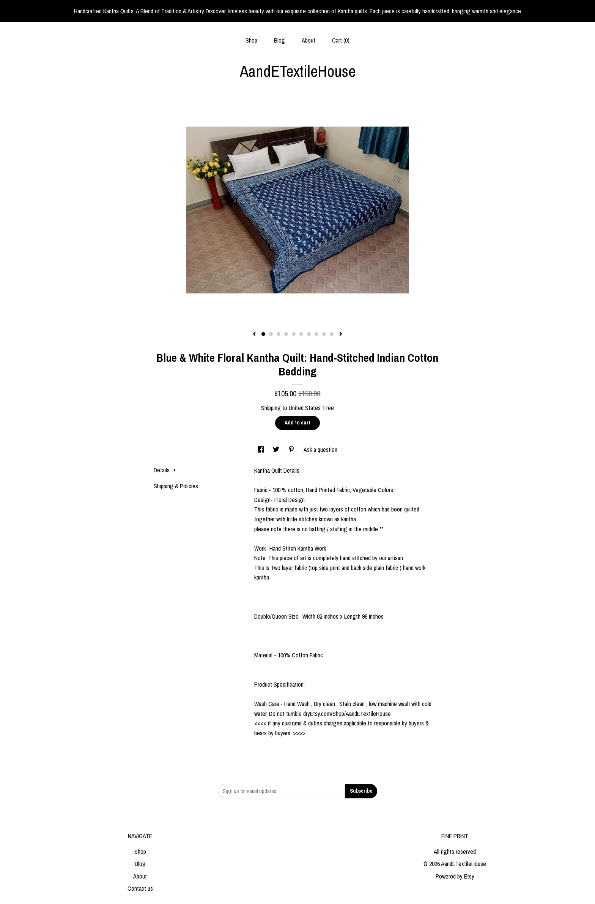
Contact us (140, 888)
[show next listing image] (341, 334)
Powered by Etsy (455, 876)
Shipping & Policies (176, 486)
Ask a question (320, 449)
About (308, 40)
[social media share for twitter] (277, 449)
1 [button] (263, 334)
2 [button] (271, 334)
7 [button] (309, 334)
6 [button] (301, 334)
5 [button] (294, 334)
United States (305, 408)
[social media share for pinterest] (292, 449)
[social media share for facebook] (261, 449)
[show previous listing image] (254, 334)
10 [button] (332, 334)
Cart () (340, 40)
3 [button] (278, 334)
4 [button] (286, 334)
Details (165, 470)
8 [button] (316, 334)
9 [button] (324, 334)
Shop (251, 40)
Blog (279, 40)
